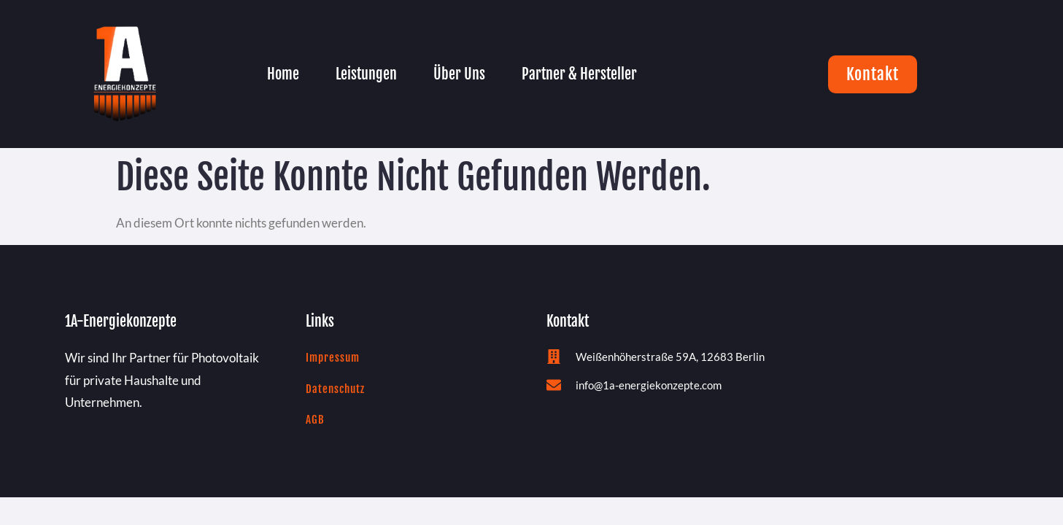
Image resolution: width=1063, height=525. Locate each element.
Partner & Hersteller (579, 74)
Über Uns (459, 74)
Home (283, 74)
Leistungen (366, 74)
